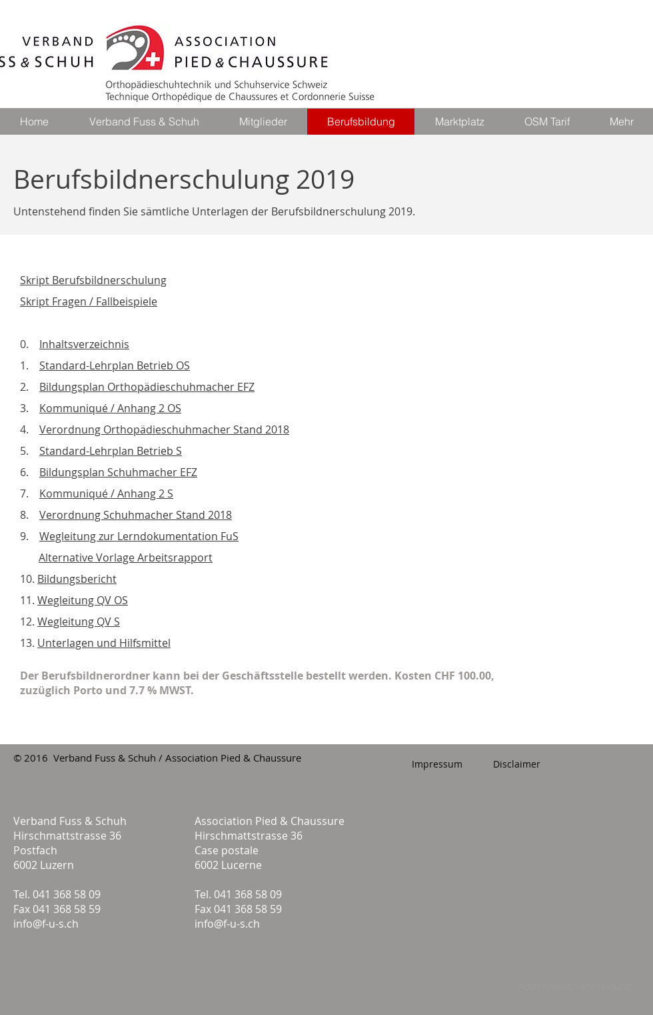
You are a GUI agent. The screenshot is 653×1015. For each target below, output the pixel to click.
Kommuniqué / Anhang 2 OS (110, 408)
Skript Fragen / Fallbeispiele (88, 301)
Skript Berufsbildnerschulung (93, 280)
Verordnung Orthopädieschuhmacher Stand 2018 (164, 429)
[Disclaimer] (517, 764)
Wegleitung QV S (78, 621)
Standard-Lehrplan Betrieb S (110, 450)
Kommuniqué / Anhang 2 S (106, 493)
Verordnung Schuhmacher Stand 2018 (135, 515)
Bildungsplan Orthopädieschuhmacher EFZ (147, 386)
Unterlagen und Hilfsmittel (104, 643)
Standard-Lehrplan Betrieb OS (114, 365)
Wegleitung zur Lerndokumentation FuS (139, 536)
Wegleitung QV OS (82, 600)
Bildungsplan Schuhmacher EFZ (118, 472)
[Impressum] (437, 764)
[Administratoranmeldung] (575, 986)
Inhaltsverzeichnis (84, 344)
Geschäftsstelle (264, 675)
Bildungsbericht (77, 579)
